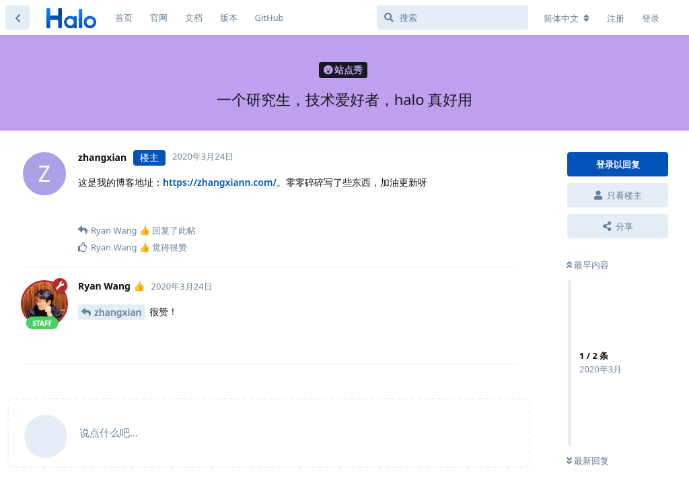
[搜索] (452, 17)
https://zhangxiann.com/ (220, 182)
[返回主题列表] (17, 17)
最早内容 (588, 265)
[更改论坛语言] (566, 18)
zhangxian (118, 312)
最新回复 (588, 461)
